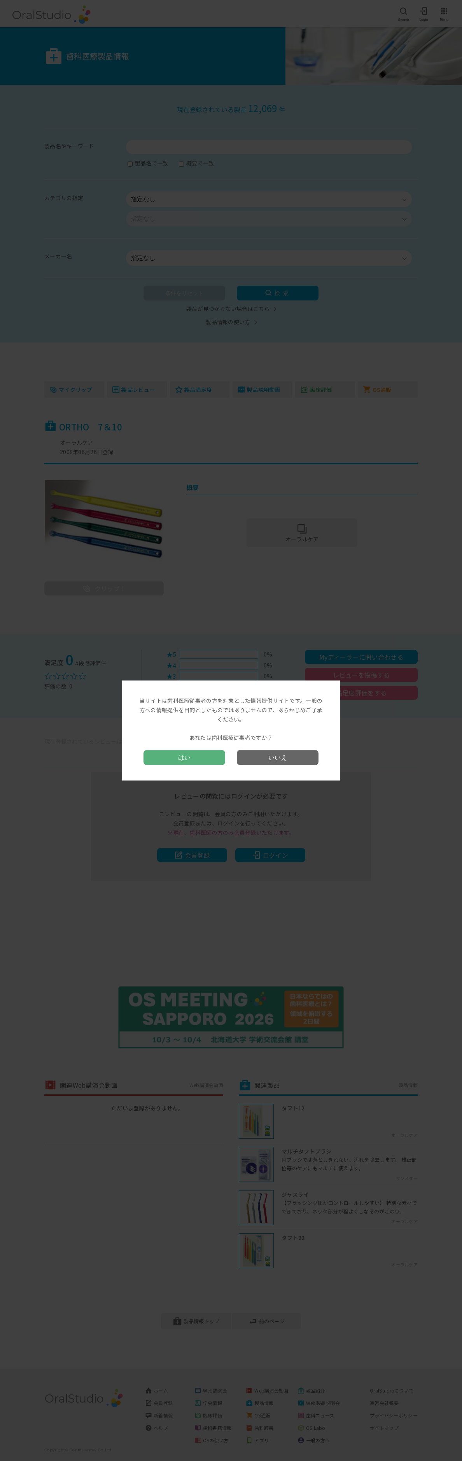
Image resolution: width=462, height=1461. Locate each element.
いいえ (277, 757)
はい (184, 757)
